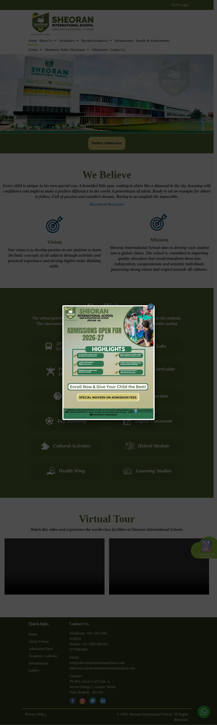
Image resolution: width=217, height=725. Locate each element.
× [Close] (150, 306)
